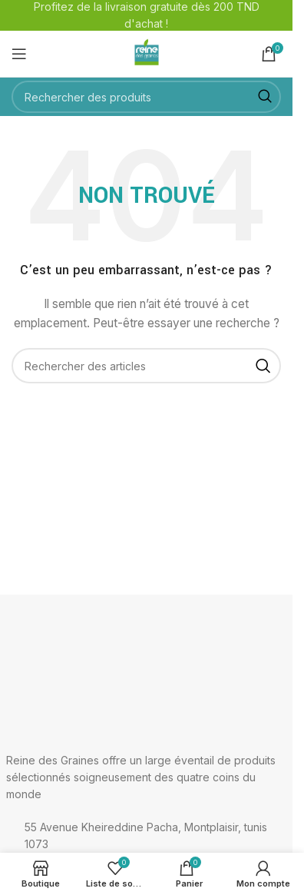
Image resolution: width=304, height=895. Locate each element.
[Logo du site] (146, 52)
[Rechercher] (146, 97)
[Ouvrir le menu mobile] (19, 53)
